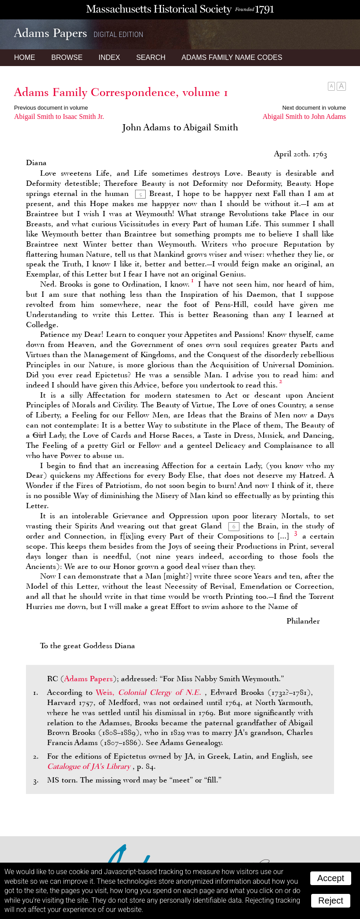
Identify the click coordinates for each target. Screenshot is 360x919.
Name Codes (232, 57)
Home (24, 57)
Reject (330, 900)
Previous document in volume (51, 107)
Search (150, 57)
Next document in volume (314, 107)
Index (109, 57)
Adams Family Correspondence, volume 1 (121, 92)
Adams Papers (88, 678)
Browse (66, 57)
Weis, (150, 692)
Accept (330, 878)
